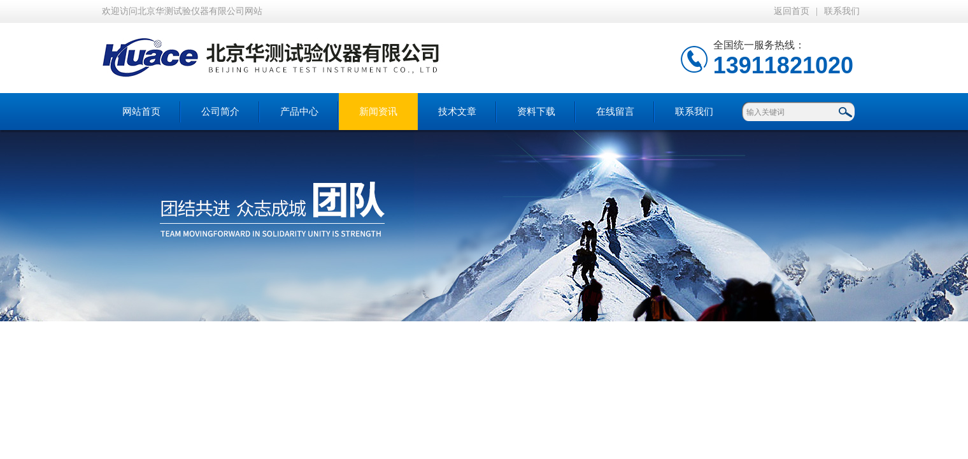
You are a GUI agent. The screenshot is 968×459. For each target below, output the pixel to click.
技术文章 (457, 111)
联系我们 (842, 11)
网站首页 (141, 111)
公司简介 (220, 111)
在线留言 (615, 111)
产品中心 (299, 111)
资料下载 (536, 111)
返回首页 (791, 11)
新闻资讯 (378, 111)
